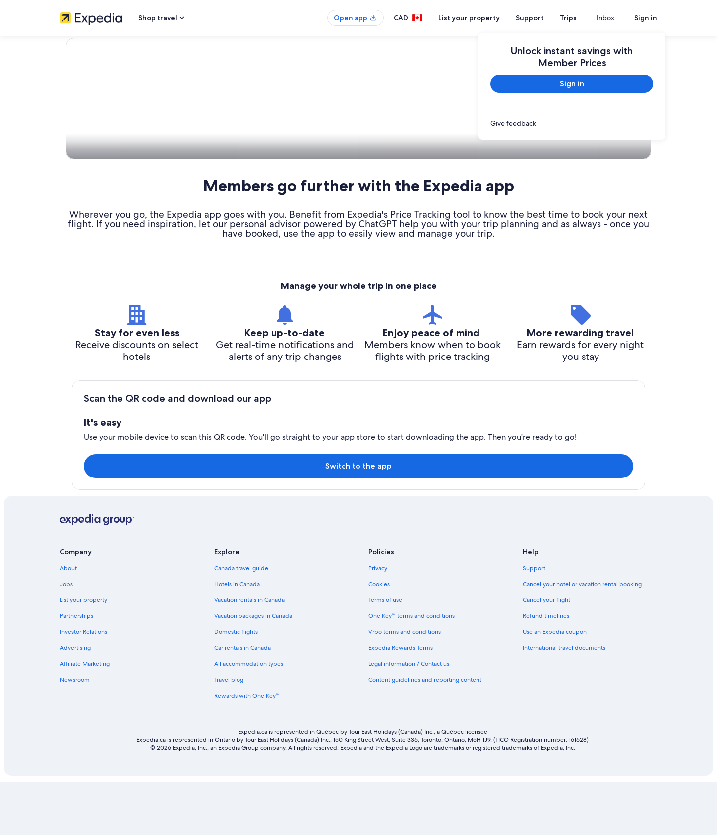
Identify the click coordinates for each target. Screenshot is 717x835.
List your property (487, 17)
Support (548, 17)
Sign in (645, 17)
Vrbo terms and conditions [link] (404, 685)
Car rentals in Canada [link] (242, 701)
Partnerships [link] (76, 669)
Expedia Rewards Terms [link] (400, 701)
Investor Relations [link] (83, 685)
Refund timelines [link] (546, 669)
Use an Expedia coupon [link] (555, 685)
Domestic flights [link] (236, 685)
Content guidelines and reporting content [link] (424, 733)
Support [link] (534, 621)
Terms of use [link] (385, 653)
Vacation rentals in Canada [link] (249, 653)
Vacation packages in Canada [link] (253, 669)
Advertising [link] (75, 701)
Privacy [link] (377, 621)
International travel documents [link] (564, 701)
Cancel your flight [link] (546, 653)
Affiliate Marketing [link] (85, 717)
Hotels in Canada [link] (237, 637)
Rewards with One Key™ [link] (247, 749)
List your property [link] (83, 653)
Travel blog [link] (228, 733)
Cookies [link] (379, 637)
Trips (586, 17)
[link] (571, 123)
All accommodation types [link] (248, 717)
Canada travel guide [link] (241, 621)
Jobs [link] (66, 637)
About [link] (68, 621)
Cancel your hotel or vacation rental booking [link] (582, 637)
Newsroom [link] (75, 733)
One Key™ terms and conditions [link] (411, 669)
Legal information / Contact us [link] (408, 717)
